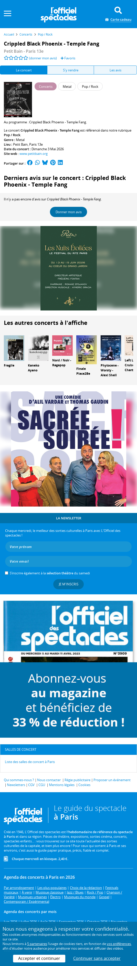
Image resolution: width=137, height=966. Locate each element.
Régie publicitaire (77, 780)
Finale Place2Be (83, 371)
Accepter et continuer (39, 958)
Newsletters (16, 784)
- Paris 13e (24, 51)
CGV (31, 784)
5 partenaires (37, 943)
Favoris (68, 58)
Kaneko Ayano (33, 367)
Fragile (9, 365)
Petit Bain (20, 144)
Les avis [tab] (115, 70)
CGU (41, 784)
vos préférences (119, 943)
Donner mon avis (69, 212)
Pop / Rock (12, 135)
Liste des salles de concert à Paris (30, 761)
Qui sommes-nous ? (19, 780)
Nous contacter (49, 780)
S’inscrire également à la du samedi (50, 573)
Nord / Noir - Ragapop (61, 362)
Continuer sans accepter (97, 958)
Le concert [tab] (24, 70)
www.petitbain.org (33, 153)
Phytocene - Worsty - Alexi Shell (110, 370)
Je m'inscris (68, 584)
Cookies (84, 784)
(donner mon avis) (43, 58)
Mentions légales (62, 784)
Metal (20, 139)
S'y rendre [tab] (70, 70)
